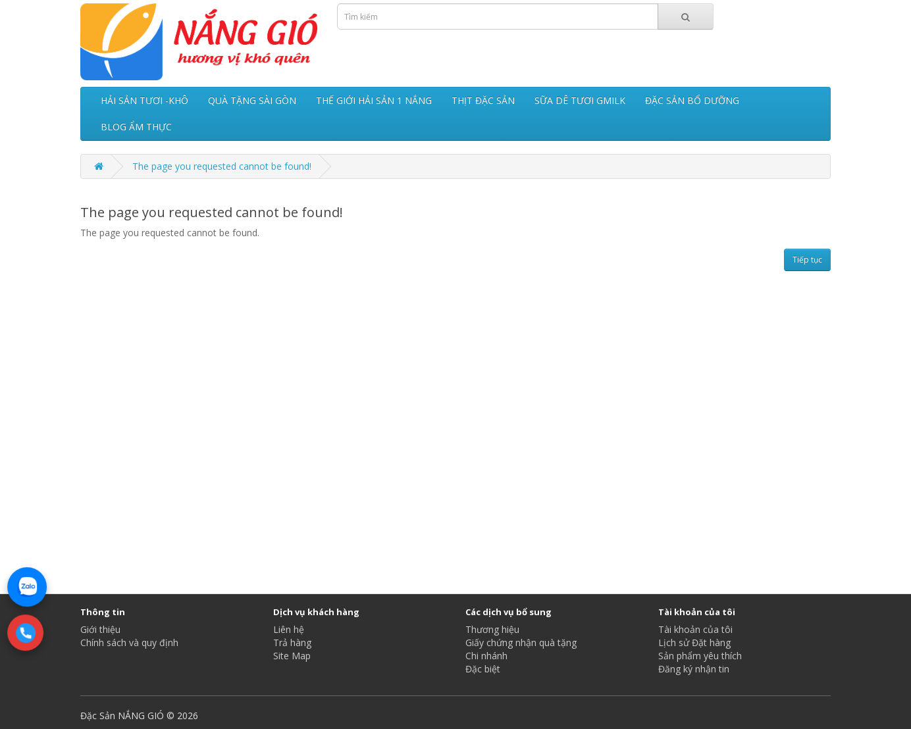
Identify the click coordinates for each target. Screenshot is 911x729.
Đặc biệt (482, 669)
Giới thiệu (100, 629)
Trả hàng (292, 642)
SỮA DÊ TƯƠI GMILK (579, 100)
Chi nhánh (486, 655)
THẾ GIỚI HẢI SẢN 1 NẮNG (374, 100)
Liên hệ (288, 629)
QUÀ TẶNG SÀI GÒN (252, 100)
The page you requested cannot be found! (221, 166)
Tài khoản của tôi (695, 629)
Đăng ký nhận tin (693, 669)
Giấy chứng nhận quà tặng (521, 642)
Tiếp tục (807, 259)
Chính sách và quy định (129, 642)
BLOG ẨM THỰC (136, 126)
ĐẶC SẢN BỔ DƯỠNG (692, 100)
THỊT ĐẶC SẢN (483, 100)
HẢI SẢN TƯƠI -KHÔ (144, 100)
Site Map (292, 655)
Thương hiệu (492, 629)
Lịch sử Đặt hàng (694, 642)
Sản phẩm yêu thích (700, 655)
